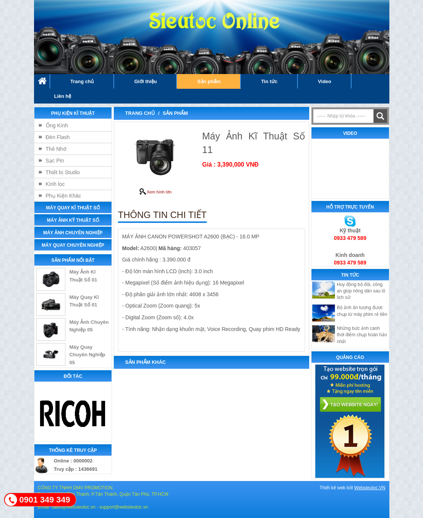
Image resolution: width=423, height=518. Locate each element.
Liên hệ (62, 96)
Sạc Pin (55, 161)
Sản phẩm (209, 81)
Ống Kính (57, 125)
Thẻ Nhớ (56, 149)
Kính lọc (55, 184)
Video (324, 81)
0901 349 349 (44, 499)
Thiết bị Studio (63, 172)
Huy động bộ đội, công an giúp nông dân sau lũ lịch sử (361, 291)
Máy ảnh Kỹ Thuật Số (73, 220)
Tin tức (269, 81)
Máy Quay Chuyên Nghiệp (73, 245)
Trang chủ (82, 81)
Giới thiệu (145, 81)
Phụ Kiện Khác (63, 196)
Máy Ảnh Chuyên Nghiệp (72, 232)
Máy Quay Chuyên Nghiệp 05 (87, 354)
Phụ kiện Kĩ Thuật (73, 113)
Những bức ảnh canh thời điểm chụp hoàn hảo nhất (362, 335)
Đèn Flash (58, 137)
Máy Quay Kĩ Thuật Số (73, 207)
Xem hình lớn (155, 192)
